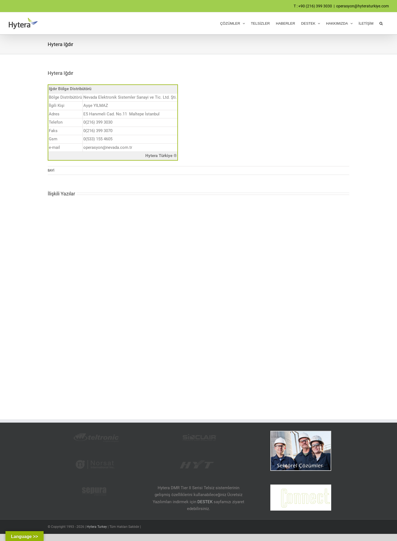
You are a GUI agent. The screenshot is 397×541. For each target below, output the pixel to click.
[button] (381, 23)
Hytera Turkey (97, 527)
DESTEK (204, 501)
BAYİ (51, 170)
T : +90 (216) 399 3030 (313, 6)
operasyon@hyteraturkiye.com (362, 6)
